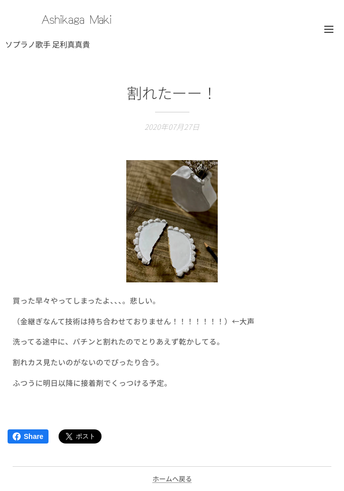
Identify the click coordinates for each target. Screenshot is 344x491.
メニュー (328, 29)
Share (28, 436)
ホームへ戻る (172, 478)
